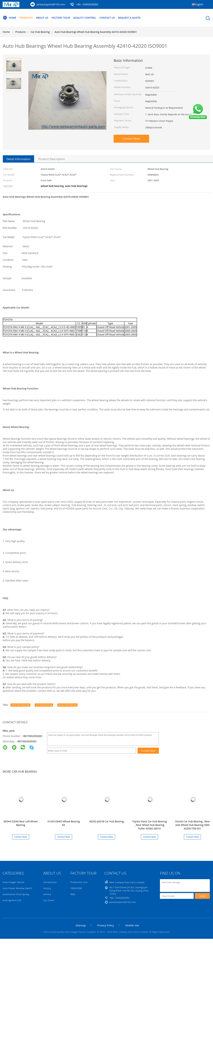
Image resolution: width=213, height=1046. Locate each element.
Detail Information (18, 159)
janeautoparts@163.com (51, 4)
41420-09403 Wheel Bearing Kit (63, 823)
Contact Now (131, 139)
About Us (42, 17)
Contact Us (107, 17)
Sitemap (81, 925)
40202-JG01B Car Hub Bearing (106, 821)
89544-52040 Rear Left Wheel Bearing (20, 823)
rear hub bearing (44, 704)
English (199, 4)
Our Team (48, 900)
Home (9, 18)
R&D (72, 894)
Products (26, 17)
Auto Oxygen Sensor (13, 882)
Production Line (79, 882)
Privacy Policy (105, 925)
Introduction (50, 882)
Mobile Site (132, 925)
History (47, 888)
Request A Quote (129, 17)
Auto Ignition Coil (12, 900)
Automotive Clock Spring (16, 894)
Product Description (52, 159)
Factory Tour (60, 17)
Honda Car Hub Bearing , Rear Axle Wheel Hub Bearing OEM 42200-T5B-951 (192, 825)
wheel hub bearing (67, 704)
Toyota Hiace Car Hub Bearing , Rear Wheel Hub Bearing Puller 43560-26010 (149, 825)
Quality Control (84, 17)
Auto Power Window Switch (17, 888)
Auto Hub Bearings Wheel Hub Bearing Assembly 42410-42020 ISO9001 (96, 32)
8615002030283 (27, 741)
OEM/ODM (76, 888)
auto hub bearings (20, 704)
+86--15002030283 (87, 4)
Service (47, 894)
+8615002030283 (32, 736)
